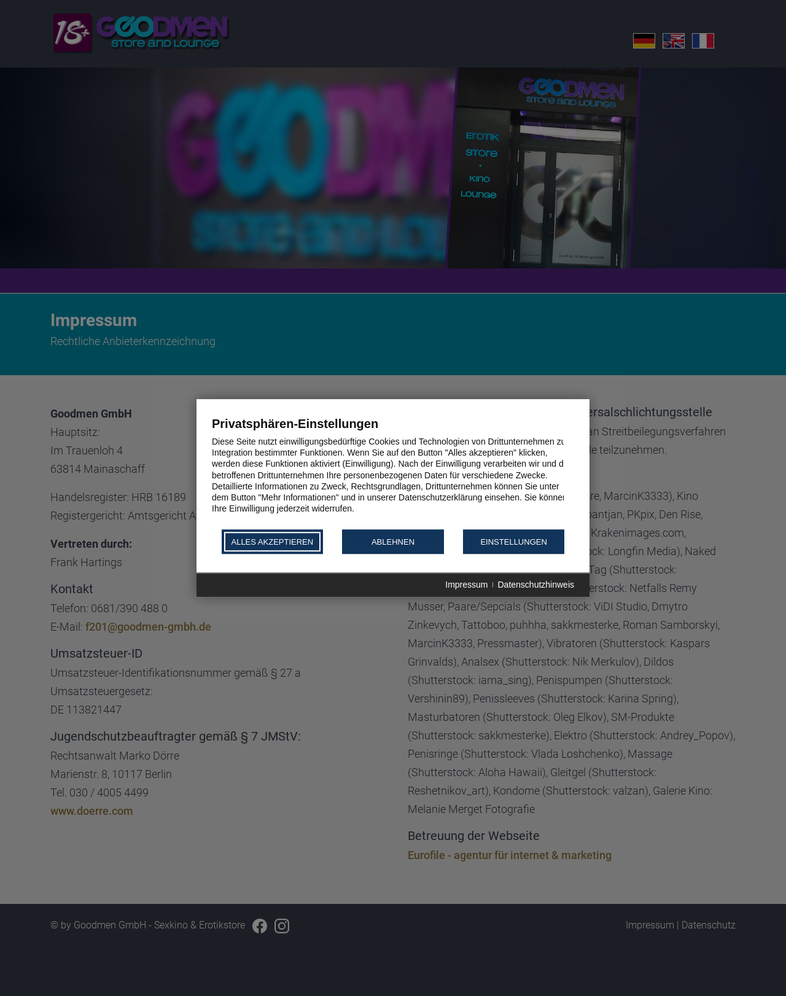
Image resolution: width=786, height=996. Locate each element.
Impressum (466, 585)
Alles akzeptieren (272, 542)
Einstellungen (513, 542)
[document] (393, 472)
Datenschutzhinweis (535, 585)
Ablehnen (393, 542)
